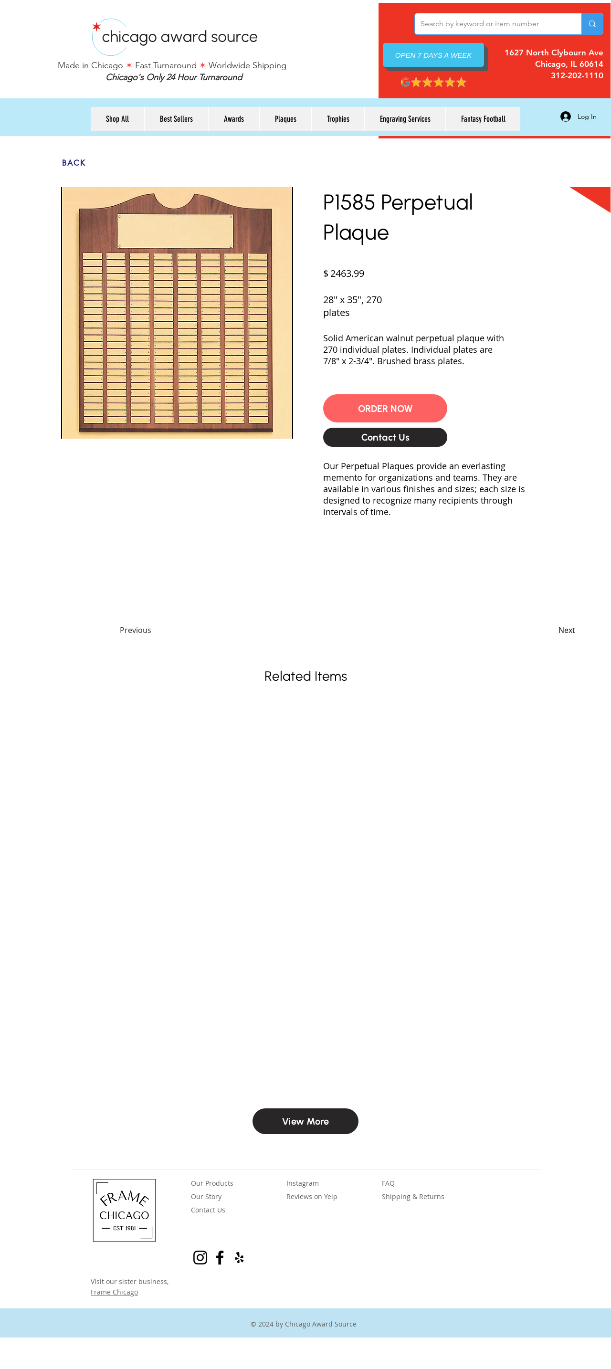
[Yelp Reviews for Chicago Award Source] (239, 1257)
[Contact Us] (385, 437)
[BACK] (74, 162)
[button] (385, 408)
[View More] (305, 1121)
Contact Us (208, 1209)
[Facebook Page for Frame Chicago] (220, 1257)
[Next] (551, 630)
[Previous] (151, 630)
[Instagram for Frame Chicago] (200, 1257)
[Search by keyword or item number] (491, 23)
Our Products (212, 1183)
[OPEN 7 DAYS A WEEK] (433, 55)
